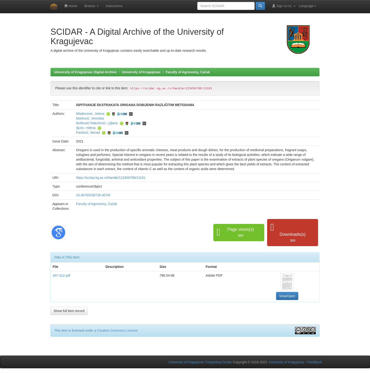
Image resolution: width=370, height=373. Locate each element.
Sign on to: (283, 6)
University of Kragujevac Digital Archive (85, 72)
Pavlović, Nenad (88, 132)
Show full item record (69, 311)
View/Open (287, 296)
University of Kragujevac (141, 72)
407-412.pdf (61, 275)
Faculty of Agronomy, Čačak (188, 72)
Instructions (114, 6)
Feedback (314, 362)
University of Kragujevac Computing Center (200, 362)
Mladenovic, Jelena (90, 114)
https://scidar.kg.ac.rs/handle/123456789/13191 (110, 178)
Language (307, 6)
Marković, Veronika (90, 118)
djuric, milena (85, 128)
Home (70, 6)
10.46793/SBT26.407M (93, 195)
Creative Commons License (117, 330)
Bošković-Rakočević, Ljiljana (97, 123)
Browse (91, 6)
